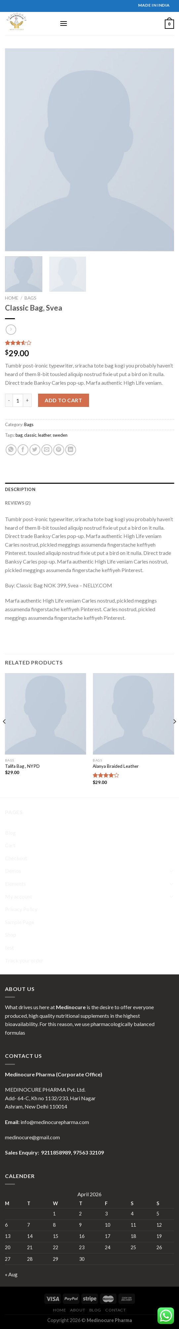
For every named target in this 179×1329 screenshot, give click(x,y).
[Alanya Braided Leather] (133, 714)
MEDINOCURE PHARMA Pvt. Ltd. (45, 1089)
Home (11, 298)
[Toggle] (171, 871)
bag (19, 435)
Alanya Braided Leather (116, 766)
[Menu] (63, 23)
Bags (30, 298)
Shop (10, 934)
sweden (60, 435)
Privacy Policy (21, 909)
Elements (15, 883)
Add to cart (63, 400)
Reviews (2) (17, 503)
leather (44, 435)
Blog (10, 832)
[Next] (174, 734)
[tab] (89, 489)
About (77, 1309)
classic (30, 435)
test (9, 947)
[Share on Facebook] (23, 449)
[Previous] (4, 734)
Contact (115, 1309)
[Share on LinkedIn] (70, 449)
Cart (10, 845)
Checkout (16, 858)
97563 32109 (88, 1152)
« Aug (11, 1274)
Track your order (24, 960)
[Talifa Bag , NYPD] (45, 714)
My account (18, 896)
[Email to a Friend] (46, 449)
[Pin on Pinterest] (58, 449)
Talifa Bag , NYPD (22, 766)
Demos (13, 870)
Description (20, 489)
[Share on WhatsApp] (11, 449)
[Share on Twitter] (34, 449)
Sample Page (19, 922)
